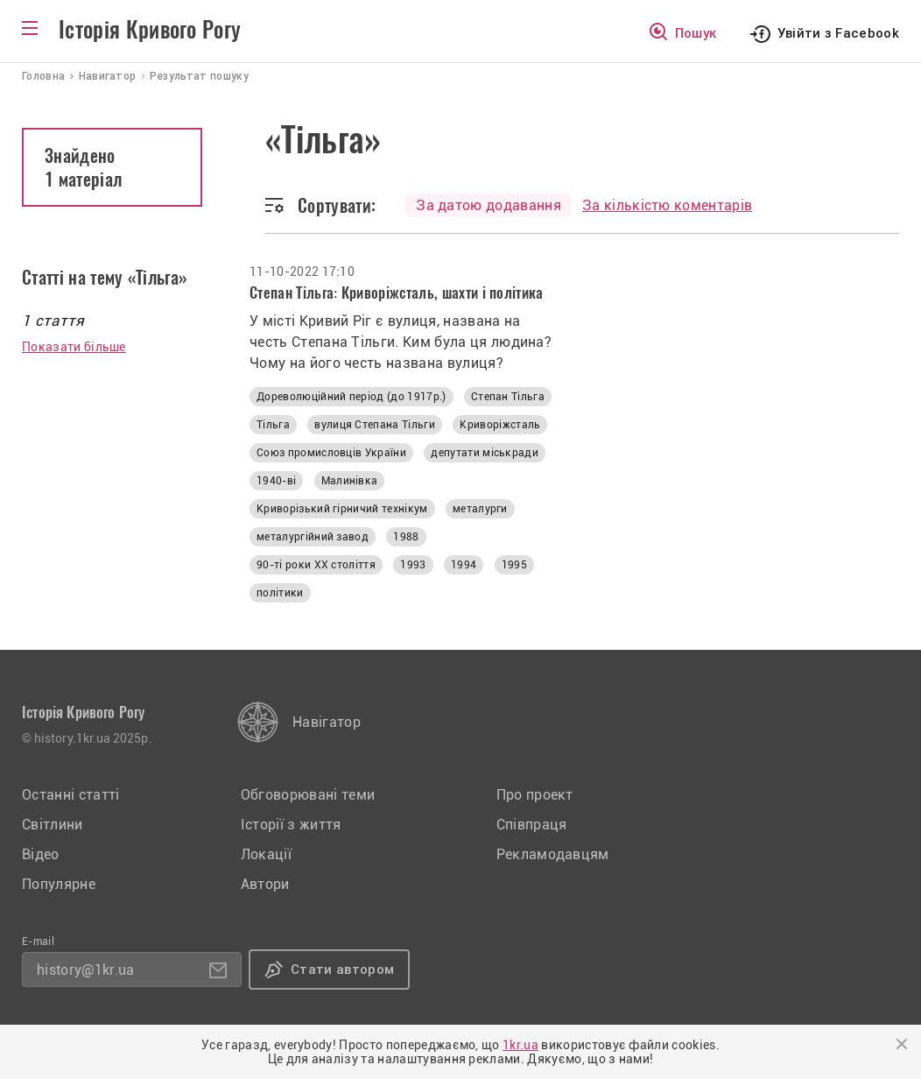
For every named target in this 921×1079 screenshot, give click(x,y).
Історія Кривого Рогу (150, 30)
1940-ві (276, 481)
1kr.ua (520, 1045)
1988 (405, 537)
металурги (480, 509)
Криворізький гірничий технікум (342, 509)
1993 (412, 565)
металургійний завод (313, 537)
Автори (265, 884)
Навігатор (326, 722)
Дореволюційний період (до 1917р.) (351, 397)
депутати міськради (484, 453)
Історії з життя (291, 824)
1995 (514, 565)
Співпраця (531, 824)
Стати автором (342, 969)
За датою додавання (488, 205)
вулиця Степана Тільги (374, 425)
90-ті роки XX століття (316, 565)
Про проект (534, 794)
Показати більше (74, 347)
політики (280, 593)
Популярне (58, 884)
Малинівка (349, 481)
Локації (266, 854)
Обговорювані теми (308, 794)
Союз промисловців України (331, 453)
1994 (463, 565)
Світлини (52, 824)
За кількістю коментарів (667, 205)
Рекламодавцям (552, 854)
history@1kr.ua (85, 970)
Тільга (273, 425)
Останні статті (70, 794)
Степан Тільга (508, 397)
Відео (41, 854)
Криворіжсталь (500, 425)
